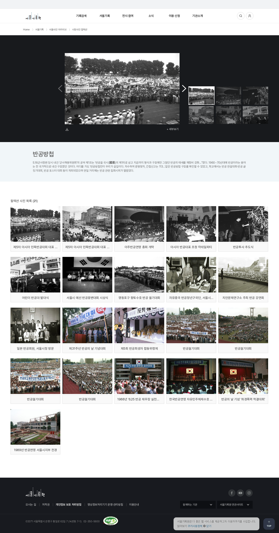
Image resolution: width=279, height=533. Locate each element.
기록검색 (81, 16)
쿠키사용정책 (195, 526)
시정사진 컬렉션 (79, 29)
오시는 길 (31, 504)
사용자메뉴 (249, 16)
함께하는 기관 (190, 504)
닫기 (208, 526)
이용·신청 (174, 16)
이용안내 (134, 504)
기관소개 (197, 16)
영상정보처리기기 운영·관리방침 (105, 504)
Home (26, 29)
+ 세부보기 (173, 129)
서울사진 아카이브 (57, 29)
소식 (151, 16)
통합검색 (240, 16)
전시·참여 (127, 16)
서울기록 (104, 16)
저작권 (45, 504)
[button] (184, 88)
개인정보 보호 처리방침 (68, 504)
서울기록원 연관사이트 (231, 504)
